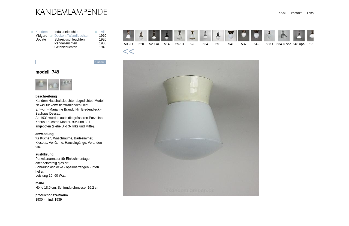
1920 (102, 39)
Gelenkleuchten (66, 47)
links (310, 13)
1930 (102, 43)
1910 (102, 36)
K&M (281, 13)
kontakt (296, 13)
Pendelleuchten (66, 43)
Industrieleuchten (67, 32)
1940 (102, 47)
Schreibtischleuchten (70, 39)
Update (40, 39)
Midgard (41, 36)
